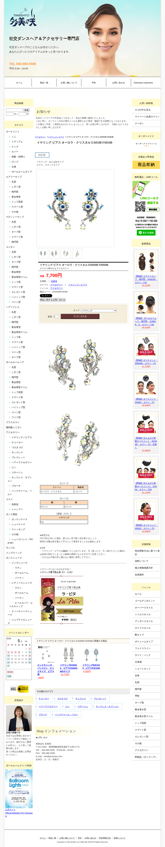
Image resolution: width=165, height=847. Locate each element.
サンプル (10, 547)
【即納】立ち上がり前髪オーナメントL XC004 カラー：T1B (146, 486)
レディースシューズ (22, 583)
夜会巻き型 (140, 709)
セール (138, 594)
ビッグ (15, 146)
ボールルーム (21, 573)
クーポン (139, 123)
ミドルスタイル (143, 614)
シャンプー (17, 509)
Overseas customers (143, 82)
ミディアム (17, 141)
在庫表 (54, 281)
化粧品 (15, 504)
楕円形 (138, 689)
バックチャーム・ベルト (66, 714)
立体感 (138, 662)
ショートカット (143, 668)
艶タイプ (139, 634)
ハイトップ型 (18, 297)
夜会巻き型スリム (144, 716)
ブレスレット (100, 698)
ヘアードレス (12, 307)
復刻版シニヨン (14, 427)
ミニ (14, 136)
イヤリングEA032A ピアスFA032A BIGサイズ (69, 668)
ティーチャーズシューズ (20, 613)
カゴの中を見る (143, 109)
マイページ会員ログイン (147, 116)
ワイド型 (16, 417)
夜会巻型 (16, 196)
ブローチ (43, 714)
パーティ (19, 578)
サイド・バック (143, 655)
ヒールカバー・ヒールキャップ (21, 605)
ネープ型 (16, 232)
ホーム (19, 82)
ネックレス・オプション (107, 706)
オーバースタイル (144, 607)
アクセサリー (40, 137)
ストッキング (18, 529)
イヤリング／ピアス (56, 137)
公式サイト (10, 810)
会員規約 (139, 574)
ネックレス (80, 698)
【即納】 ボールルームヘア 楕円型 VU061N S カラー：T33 (145, 321)
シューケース (18, 524)
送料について (141, 561)
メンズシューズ (19, 562)
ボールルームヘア (15, 362)
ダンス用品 (11, 514)
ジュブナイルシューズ (20, 621)
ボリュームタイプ (144, 641)
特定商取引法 (105, 838)
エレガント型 (18, 292)
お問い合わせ (118, 82)
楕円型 (15, 191)
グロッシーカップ (15, 217)
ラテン (18, 567)
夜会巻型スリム (19, 277)
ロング (15, 161)
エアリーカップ (14, 176)
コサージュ (83, 706)
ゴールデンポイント (145, 600)
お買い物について (69, 82)
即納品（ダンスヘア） (146, 757)
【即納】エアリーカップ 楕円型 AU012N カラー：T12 (146, 279)
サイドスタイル (143, 628)
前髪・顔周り (18, 156)
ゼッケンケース (19, 519)
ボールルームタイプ (22, 171)
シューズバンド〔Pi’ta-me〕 (20, 541)
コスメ (9, 499)
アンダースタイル (144, 621)
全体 (137, 675)
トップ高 (16, 282)
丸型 (14, 181)
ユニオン (10, 247)
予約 (94, 82)
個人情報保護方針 (144, 567)
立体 (14, 166)
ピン (67, 706)
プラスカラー (12, 422)
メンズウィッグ (14, 552)
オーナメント (12, 131)
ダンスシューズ (14, 557)
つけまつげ (62, 698)
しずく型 (16, 186)
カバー (15, 151)
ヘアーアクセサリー (48, 706)
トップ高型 (17, 201)
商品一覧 (44, 82)
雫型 (137, 696)
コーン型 (16, 302)
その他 (15, 211)
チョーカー (44, 698)
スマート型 (17, 206)
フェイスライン (143, 648)
